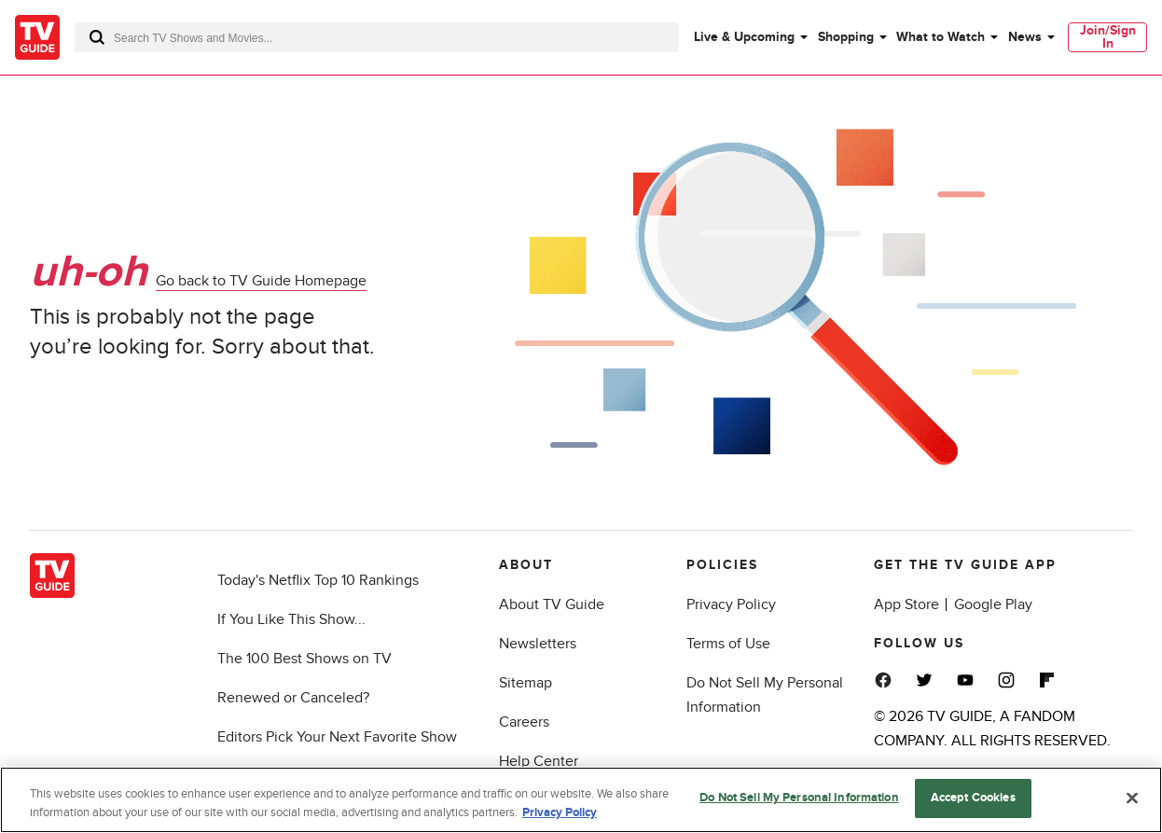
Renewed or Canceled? (293, 697)
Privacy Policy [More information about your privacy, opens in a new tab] (559, 812)
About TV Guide (551, 604)
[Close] (1132, 797)
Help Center (538, 761)
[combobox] (377, 37)
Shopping (846, 37)
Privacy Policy (731, 604)
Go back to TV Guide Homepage (261, 280)
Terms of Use (728, 643)
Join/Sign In (1108, 36)
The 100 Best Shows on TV (304, 658)
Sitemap (525, 682)
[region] (581, 800)
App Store (906, 604)
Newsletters (537, 643)
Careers (524, 722)
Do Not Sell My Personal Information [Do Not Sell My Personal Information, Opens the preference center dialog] (799, 797)
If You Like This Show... (291, 619)
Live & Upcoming (744, 37)
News (1025, 37)
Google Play (993, 604)
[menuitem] (750, 37)
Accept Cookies (973, 797)
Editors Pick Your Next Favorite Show (337, 737)
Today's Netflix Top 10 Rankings (318, 580)
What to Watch (940, 37)
